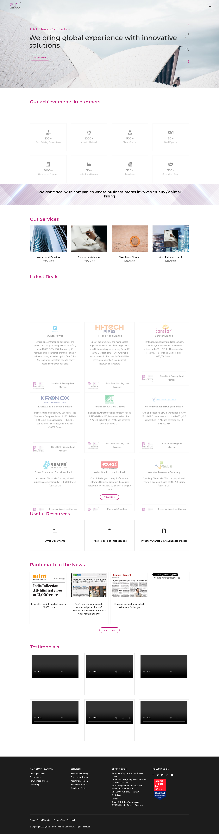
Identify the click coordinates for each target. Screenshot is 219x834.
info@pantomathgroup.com (130, 786)
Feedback (71, 820)
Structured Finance (79, 784)
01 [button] (186, 36)
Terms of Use (60, 820)
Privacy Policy (36, 820)
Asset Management (79, 781)
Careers (115, 799)
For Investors (35, 777)
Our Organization (37, 774)
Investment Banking (79, 774)
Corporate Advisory (79, 777)
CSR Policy (34, 784)
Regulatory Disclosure (80, 788)
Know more (41, 57)
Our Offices (116, 795)
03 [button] (186, 49)
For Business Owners (39, 781)
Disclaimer (47, 820)
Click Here (139, 805)
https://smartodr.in (130, 802)
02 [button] (186, 43)
